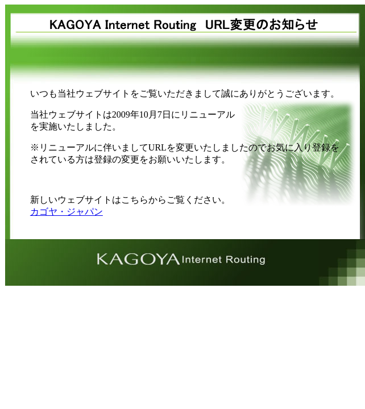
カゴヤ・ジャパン (66, 211)
